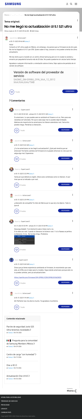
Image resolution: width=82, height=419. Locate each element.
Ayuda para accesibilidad (11, 397)
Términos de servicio (9, 401)
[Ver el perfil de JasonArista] (13, 38)
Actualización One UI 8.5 (17, 376)
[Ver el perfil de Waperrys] (17, 110)
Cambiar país (6, 412)
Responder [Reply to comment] (65, 130)
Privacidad (5, 405)
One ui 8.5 (11, 365)
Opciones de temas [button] (74, 20)
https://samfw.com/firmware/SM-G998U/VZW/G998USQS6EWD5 (37, 277)
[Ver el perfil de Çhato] (16, 260)
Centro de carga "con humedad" (21, 354)
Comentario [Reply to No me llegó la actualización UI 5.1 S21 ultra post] (70, 91)
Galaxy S (27, 41)
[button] (74, 37)
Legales (4, 409)
